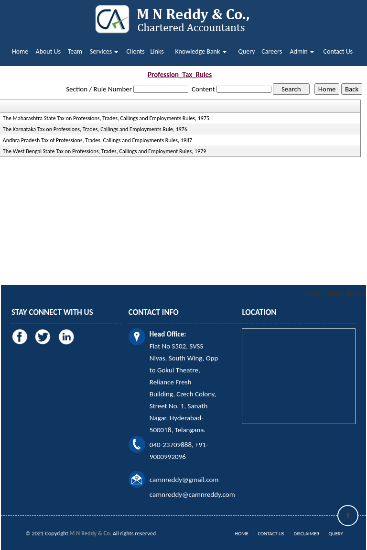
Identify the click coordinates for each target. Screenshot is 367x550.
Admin (302, 51)
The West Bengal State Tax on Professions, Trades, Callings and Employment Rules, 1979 (104, 151)
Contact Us (338, 51)
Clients (136, 51)
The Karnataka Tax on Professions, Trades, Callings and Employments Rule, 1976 (95, 129)
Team (75, 51)
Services (104, 51)
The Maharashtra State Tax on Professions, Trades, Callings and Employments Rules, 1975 (106, 118)
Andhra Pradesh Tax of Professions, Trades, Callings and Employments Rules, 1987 (97, 140)
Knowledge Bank (200, 51)
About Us (48, 51)
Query (246, 51)
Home (20, 51)
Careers (271, 51)
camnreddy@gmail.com (184, 479)
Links (156, 51)
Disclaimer (301, 533)
